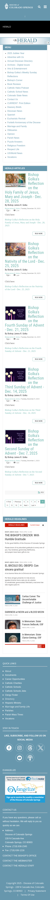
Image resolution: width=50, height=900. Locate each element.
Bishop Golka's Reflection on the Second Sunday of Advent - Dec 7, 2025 (15, 437)
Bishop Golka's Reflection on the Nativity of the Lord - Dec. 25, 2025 (15, 249)
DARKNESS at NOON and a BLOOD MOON (24, 612)
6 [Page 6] (27, 502)
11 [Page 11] (7, 505)
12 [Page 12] (12, 505)
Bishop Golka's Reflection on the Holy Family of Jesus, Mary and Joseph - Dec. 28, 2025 (15, 180)
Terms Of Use (27, 894)
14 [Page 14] (20, 505)
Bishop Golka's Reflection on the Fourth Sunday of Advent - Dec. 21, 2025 (15, 313)
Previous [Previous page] (18, 502)
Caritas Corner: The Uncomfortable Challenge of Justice (31, 599)
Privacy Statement (37, 890)
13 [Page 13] (16, 505)
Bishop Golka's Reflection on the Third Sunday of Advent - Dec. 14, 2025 (15, 375)
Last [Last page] (32, 505)
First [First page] (9, 502)
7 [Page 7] (31, 502)
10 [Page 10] (42, 502)
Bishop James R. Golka (12, 208)
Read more (39, 234)
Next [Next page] (25, 505)
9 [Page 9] (38, 502)
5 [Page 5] (24, 502)
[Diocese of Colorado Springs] (19, 6)
